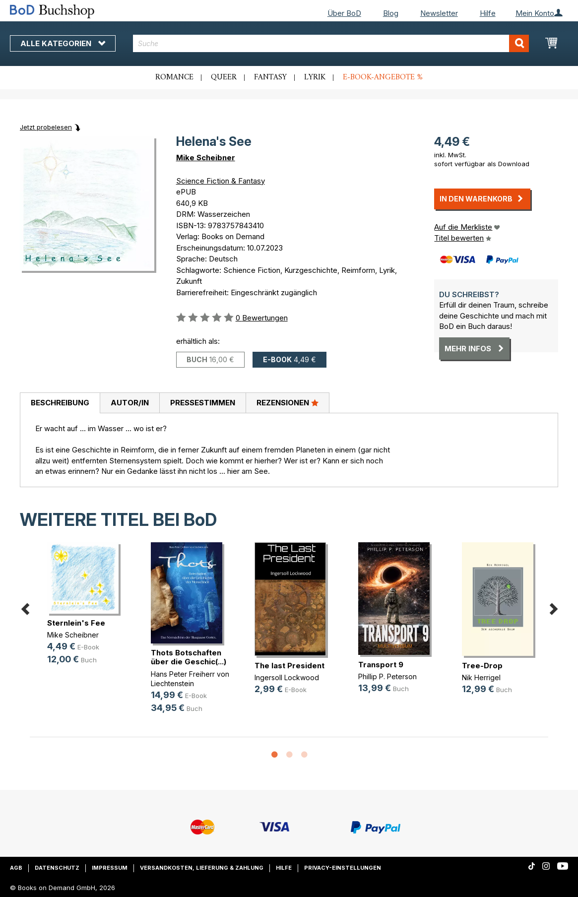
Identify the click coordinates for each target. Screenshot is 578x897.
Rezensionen (288, 402)
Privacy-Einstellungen (342, 867)
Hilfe (488, 13)
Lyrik (314, 77)
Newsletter (439, 13)
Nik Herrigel (481, 677)
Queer (224, 77)
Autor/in (130, 402)
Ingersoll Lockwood (287, 677)
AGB (16, 867)
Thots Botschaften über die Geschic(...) (188, 657)
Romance (174, 77)
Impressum (110, 867)
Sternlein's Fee (76, 623)
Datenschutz (57, 867)
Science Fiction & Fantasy (220, 181)
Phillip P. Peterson (387, 676)
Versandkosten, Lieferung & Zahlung (201, 867)
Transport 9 (380, 664)
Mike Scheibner (205, 157)
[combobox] (331, 43)
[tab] (60, 403)
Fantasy (270, 77)
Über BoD (344, 13)
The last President (289, 665)
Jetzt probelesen (46, 127)
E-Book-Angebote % (383, 77)
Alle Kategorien (62, 43)
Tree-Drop (482, 665)
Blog (390, 13)
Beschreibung (60, 402)
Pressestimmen (202, 402)
